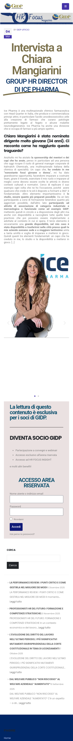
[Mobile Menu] (65, 6)
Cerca (11, 550)
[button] (8, 322)
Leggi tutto (16, 601)
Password (15, 506)
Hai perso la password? (22, 534)
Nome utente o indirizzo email (26, 493)
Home (7, 738)
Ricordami (17, 519)
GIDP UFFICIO (23, 29)
